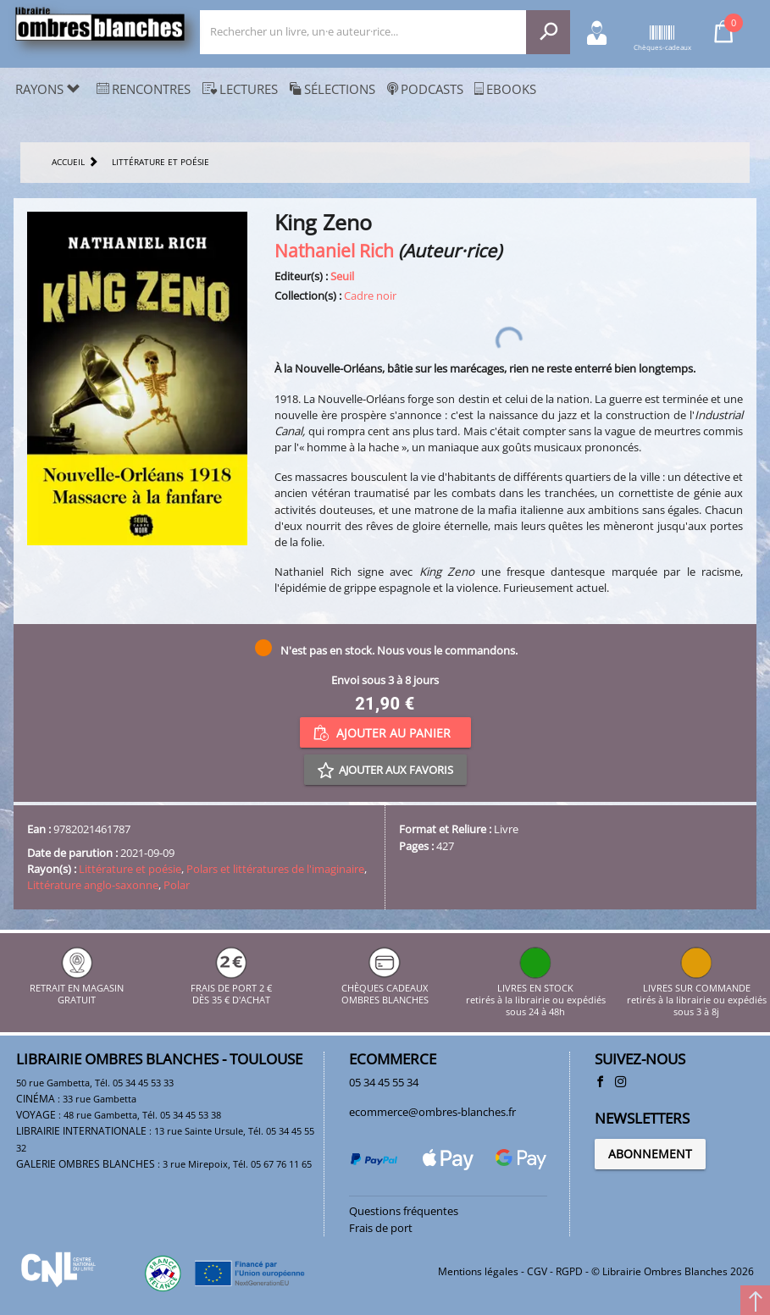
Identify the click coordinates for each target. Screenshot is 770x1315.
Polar (176, 884)
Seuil (342, 276)
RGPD (569, 1271)
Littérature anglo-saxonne (92, 884)
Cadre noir (370, 295)
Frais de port (381, 1227)
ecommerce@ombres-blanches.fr (432, 1111)
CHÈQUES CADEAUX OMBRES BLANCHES (385, 988)
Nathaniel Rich (334, 250)
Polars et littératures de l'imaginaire (275, 868)
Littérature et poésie (130, 868)
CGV (537, 1271)
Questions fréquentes (403, 1210)
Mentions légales (478, 1271)
